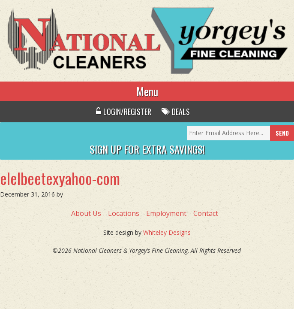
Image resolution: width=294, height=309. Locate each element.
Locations (123, 213)
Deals (176, 111)
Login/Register (123, 111)
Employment (166, 213)
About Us (86, 213)
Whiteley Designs (167, 232)
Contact (205, 213)
